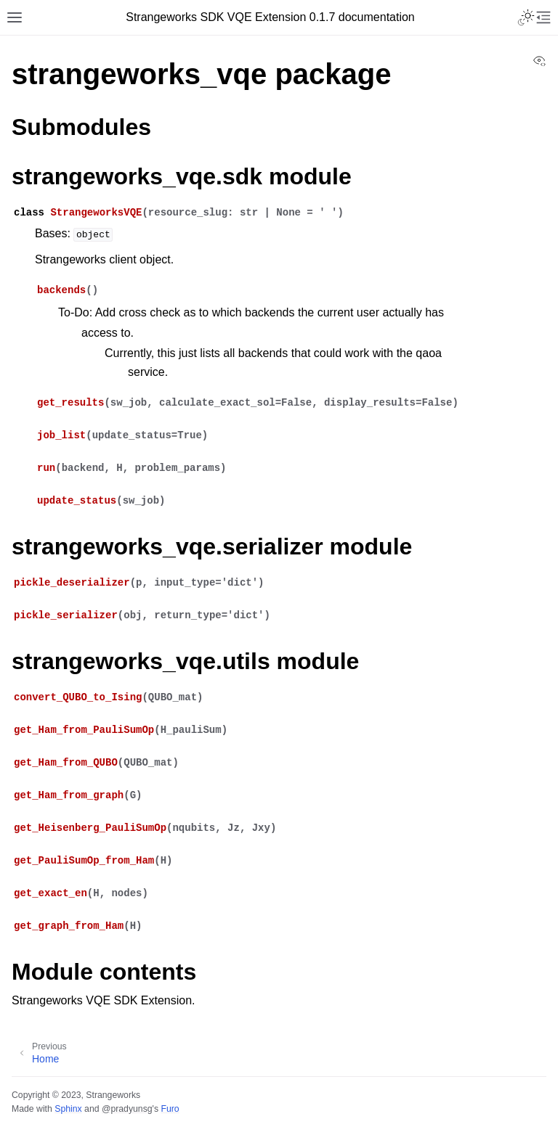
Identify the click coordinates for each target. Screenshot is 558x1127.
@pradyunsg (127, 1109)
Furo (170, 1109)
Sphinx (67, 1109)
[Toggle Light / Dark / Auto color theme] (526, 17)
